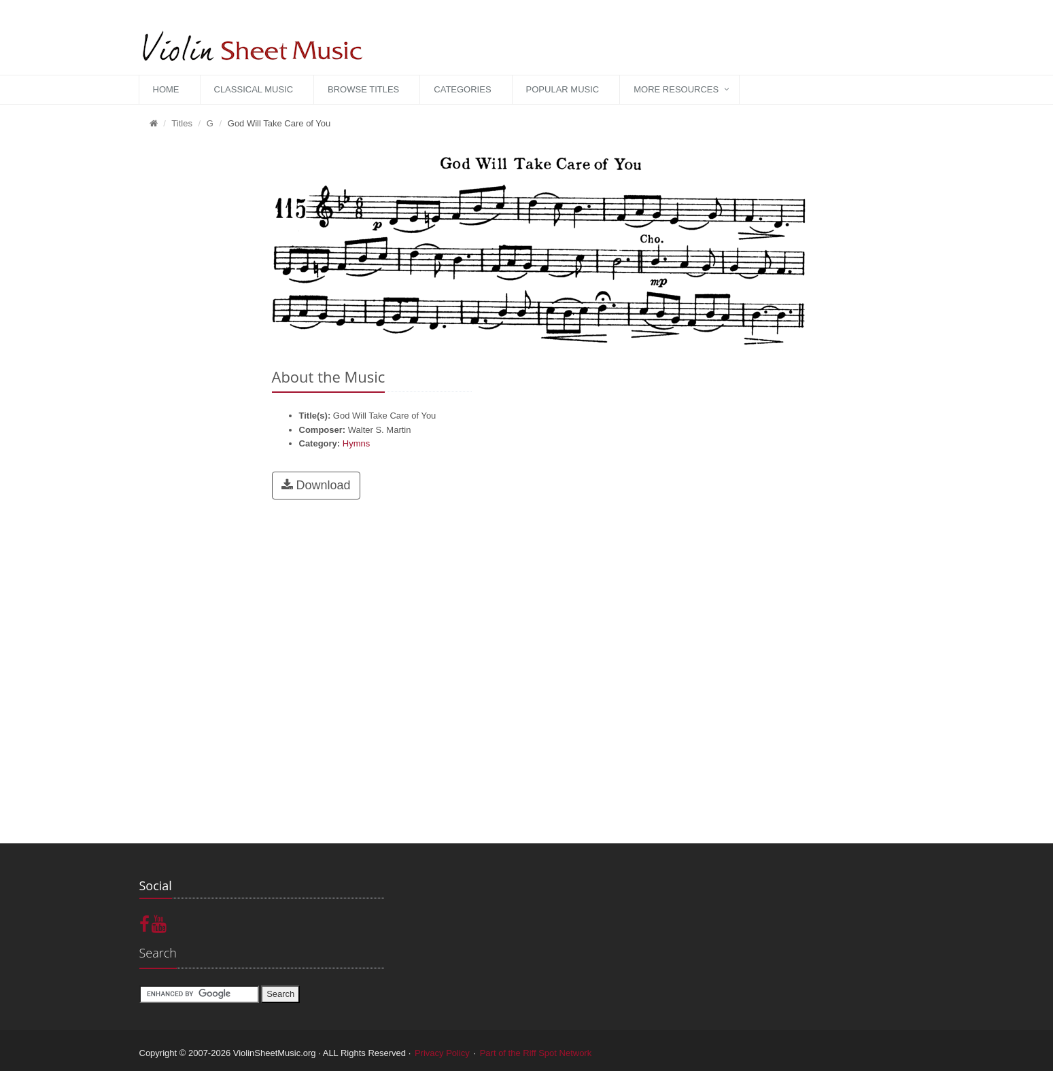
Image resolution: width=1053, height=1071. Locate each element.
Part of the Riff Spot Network (536, 1053)
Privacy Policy (442, 1053)
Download (316, 485)
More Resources (676, 89)
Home (166, 89)
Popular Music (563, 89)
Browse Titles (363, 89)
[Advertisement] (195, 347)
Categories (462, 89)
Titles (181, 123)
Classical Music (254, 89)
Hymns (356, 443)
